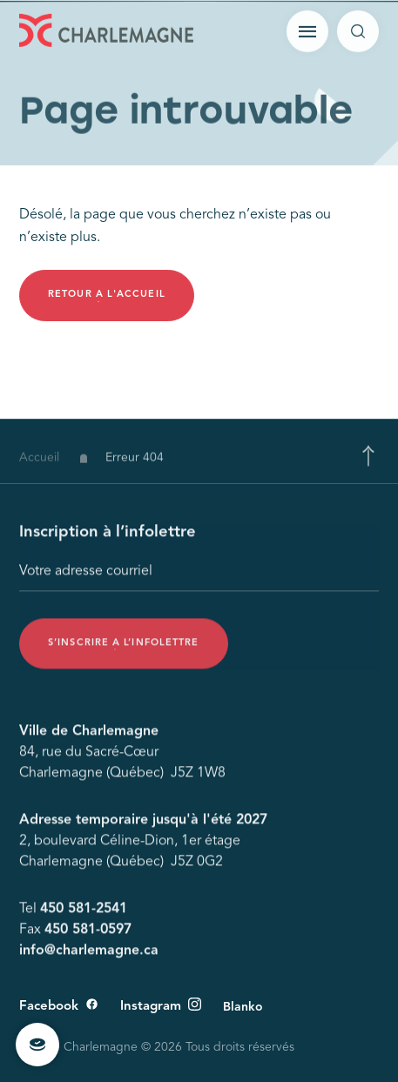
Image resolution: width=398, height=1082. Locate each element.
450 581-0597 (88, 932)
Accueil (39, 462)
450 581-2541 (83, 911)
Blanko (243, 1007)
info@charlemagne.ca (89, 953)
